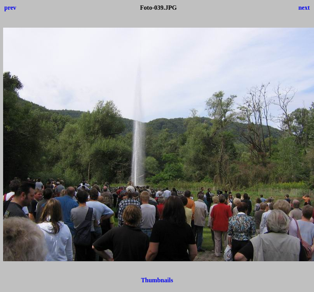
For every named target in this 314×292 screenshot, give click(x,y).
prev (10, 7)
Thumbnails (157, 280)
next (304, 7)
